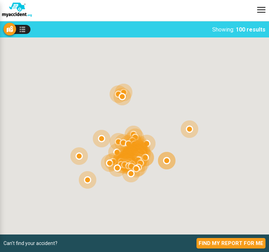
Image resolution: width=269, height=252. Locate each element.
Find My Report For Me (231, 243)
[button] (117, 168)
